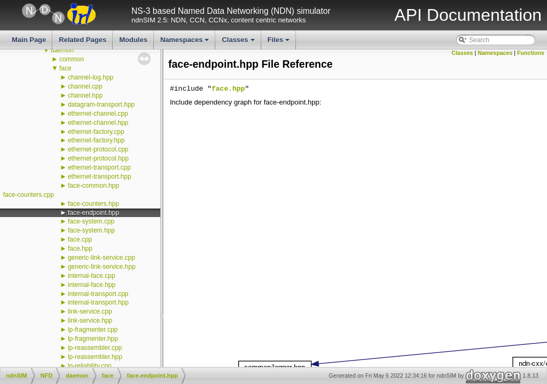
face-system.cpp (91, 221)
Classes (239, 43)
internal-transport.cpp (98, 294)
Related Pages (82, 40)
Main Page (29, 40)
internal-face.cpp (91, 275)
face (65, 68)
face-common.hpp (93, 185)
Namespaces (185, 43)
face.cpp (80, 239)
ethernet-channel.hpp (98, 122)
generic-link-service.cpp (101, 257)
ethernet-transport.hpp (99, 176)
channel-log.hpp (90, 77)
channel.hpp (85, 95)
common (71, 59)
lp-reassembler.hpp (95, 357)
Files (280, 43)
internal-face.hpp (91, 285)
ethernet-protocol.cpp (98, 149)
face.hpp (80, 248)
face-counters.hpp (93, 203)
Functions (530, 53)
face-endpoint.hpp (93, 213)
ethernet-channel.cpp (98, 113)
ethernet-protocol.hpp (98, 158)
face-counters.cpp (28, 194)
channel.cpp (85, 86)
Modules (133, 40)
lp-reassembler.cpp (95, 347)
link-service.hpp (90, 320)
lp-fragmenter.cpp (93, 329)
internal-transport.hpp (98, 302)
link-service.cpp (90, 311)
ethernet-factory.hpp (96, 140)
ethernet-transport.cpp (99, 167)
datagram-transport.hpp (101, 104)
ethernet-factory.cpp (96, 131)
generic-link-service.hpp (102, 266)
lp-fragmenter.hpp (93, 338)
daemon (62, 50)
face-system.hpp (91, 230)
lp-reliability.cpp (90, 366)
